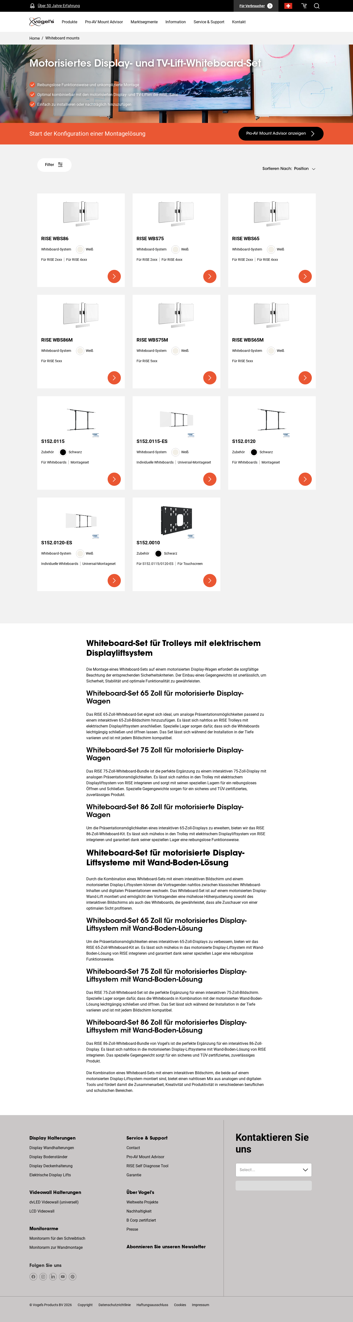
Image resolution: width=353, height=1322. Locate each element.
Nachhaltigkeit (138, 1211)
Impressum (200, 1305)
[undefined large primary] (114, 276)
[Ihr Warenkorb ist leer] (304, 6)
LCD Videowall (41, 1211)
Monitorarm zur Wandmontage (56, 1247)
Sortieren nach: (277, 169)
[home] (41, 21)
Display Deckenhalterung (51, 1166)
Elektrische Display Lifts (50, 1175)
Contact (133, 1147)
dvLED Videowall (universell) (54, 1202)
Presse (132, 1229)
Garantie (133, 1175)
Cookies (180, 1305)
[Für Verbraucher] (256, 6)
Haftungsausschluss (152, 1305)
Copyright (85, 1305)
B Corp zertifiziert (141, 1220)
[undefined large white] (54, 165)
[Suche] (288, 7)
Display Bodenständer (48, 1157)
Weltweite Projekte (142, 1202)
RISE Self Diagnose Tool (147, 1166)
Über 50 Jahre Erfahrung (59, 5)
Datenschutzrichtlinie (115, 1305)
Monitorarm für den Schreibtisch (57, 1238)
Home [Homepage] (34, 38)
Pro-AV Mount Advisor (145, 1157)
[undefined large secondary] (281, 134)
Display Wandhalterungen (51, 1147)
